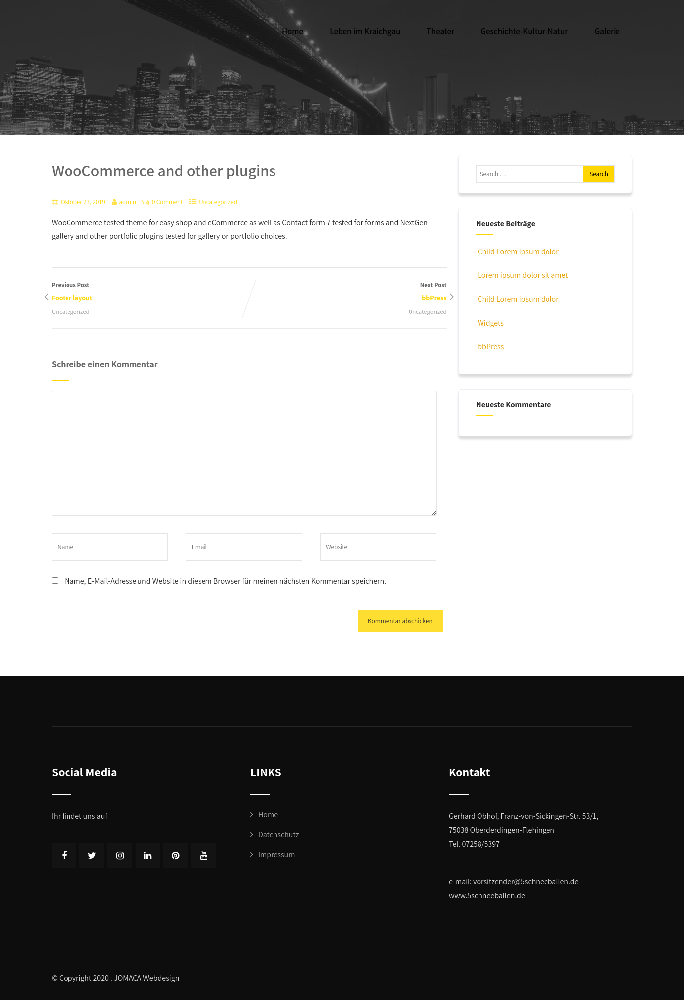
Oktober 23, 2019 (83, 202)
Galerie (607, 31)
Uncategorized (218, 202)
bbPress (490, 346)
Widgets (490, 323)
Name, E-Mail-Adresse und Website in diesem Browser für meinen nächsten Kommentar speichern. (225, 581)
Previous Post (150, 292)
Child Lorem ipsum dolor (517, 251)
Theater (441, 31)
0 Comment (167, 202)
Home (292, 31)
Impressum (276, 854)
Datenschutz (278, 834)
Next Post (348, 292)
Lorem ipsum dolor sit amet (522, 275)
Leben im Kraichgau (365, 31)
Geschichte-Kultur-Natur (524, 31)
